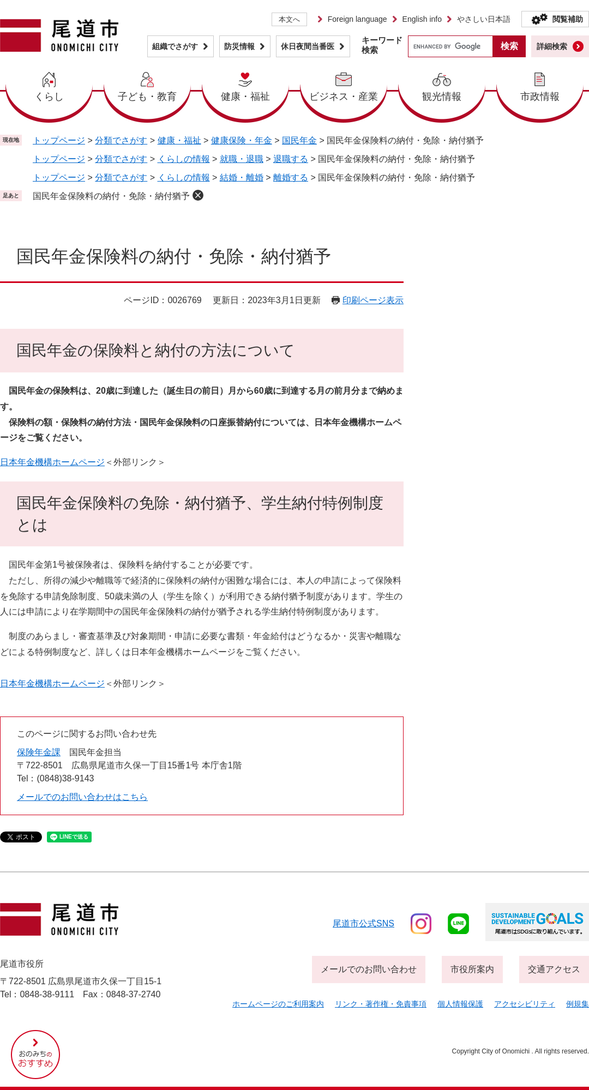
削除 (198, 195)
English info (422, 19)
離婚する (290, 177)
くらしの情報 (184, 159)
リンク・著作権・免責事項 (380, 1003)
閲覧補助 (567, 19)
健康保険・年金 (241, 140)
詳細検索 (552, 46)
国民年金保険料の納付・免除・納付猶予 (111, 196)
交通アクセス (554, 969)
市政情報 (540, 96)
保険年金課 (39, 752)
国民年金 (299, 140)
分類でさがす (121, 140)
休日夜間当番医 (307, 46)
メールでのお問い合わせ (369, 969)
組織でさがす (175, 46)
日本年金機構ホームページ (52, 462)
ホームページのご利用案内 (278, 1003)
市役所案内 (472, 969)
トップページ (59, 140)
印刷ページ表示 (373, 300)
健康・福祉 (245, 96)
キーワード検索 (382, 45)
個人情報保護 (460, 1003)
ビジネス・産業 (343, 96)
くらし (49, 96)
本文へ (289, 19)
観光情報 (441, 96)
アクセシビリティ (524, 1003)
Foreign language (357, 19)
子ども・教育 (147, 96)
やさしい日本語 (483, 19)
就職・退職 (241, 159)
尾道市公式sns (363, 923)
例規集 (577, 1003)
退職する (290, 159)
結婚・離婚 (241, 177)
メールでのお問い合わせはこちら (82, 797)
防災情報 (239, 46)
